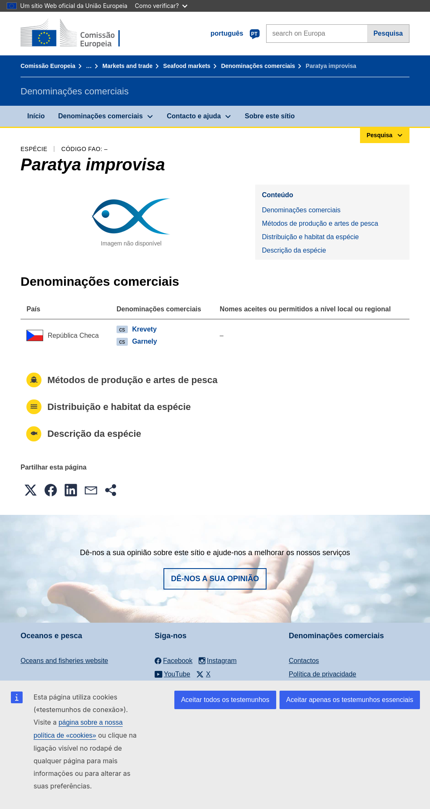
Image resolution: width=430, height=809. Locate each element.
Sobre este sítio (270, 116)
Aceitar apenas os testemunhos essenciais (349, 699)
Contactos (304, 660)
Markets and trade (127, 66)
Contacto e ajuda (194, 116)
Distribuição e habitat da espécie (310, 236)
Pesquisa (388, 33)
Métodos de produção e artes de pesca (320, 223)
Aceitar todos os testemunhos (225, 699)
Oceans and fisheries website (64, 660)
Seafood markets (186, 66)
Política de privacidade (322, 674)
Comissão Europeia (48, 66)
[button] (30, 490)
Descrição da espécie (294, 250)
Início (36, 116)
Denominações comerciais (258, 66)
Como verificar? (161, 5)
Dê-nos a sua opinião (215, 578)
